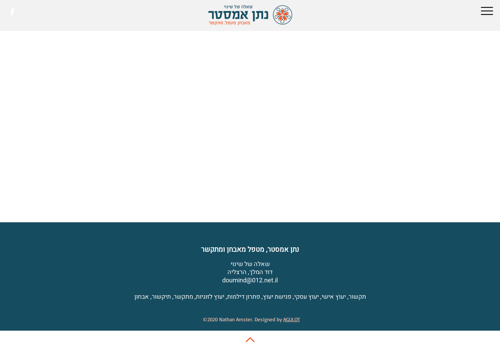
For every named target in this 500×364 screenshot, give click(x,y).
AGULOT (291, 319)
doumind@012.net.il (250, 280)
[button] (487, 11)
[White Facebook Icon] (12, 12)
